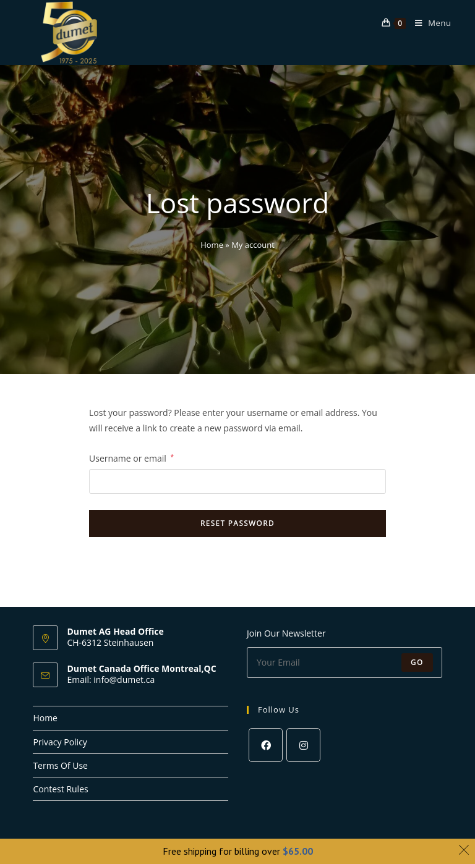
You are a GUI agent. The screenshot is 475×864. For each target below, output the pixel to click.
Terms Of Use (60, 765)
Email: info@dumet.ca (111, 679)
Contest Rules (60, 789)
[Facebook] (266, 745)
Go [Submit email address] (417, 662)
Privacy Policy (60, 742)
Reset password (237, 523)
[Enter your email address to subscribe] (344, 662)
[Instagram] (303, 745)
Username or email (131, 457)
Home (211, 244)
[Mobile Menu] (428, 23)
